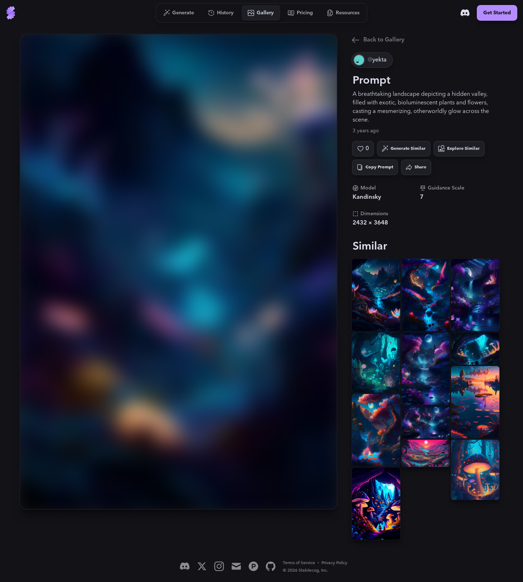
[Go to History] (221, 13)
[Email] (236, 566)
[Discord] (465, 13)
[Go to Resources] (343, 13)
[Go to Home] (10, 13)
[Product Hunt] (253, 566)
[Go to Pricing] (300, 13)
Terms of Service (299, 563)
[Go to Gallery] (261, 13)
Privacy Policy (334, 563)
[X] (201, 566)
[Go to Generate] (178, 13)
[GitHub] (270, 566)
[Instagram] (219, 566)
